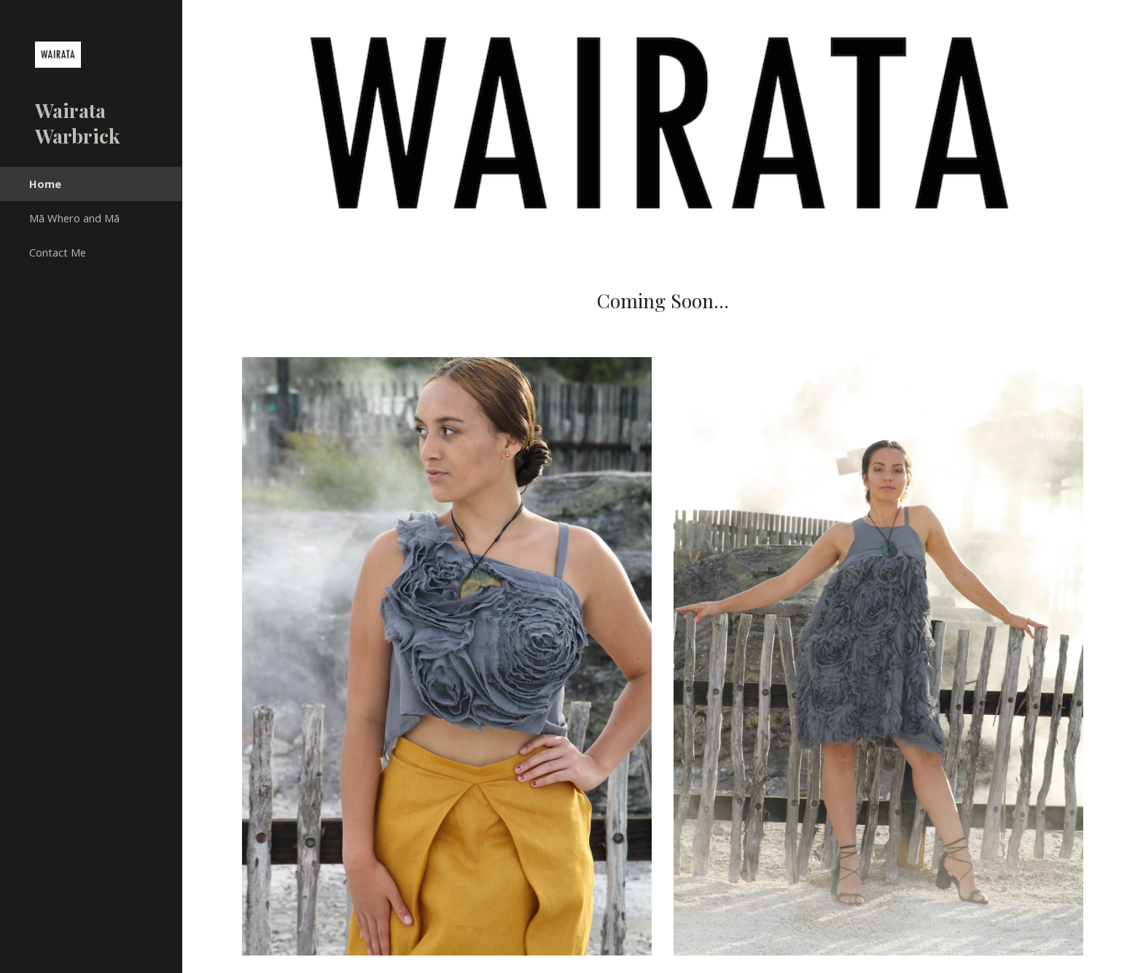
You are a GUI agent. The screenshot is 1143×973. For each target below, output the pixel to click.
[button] (1125, 20)
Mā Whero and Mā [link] (74, 218)
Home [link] (45, 183)
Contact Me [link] (57, 252)
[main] (662, 301)
